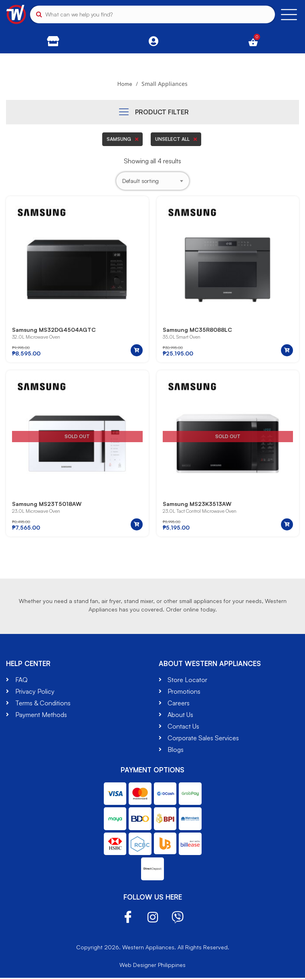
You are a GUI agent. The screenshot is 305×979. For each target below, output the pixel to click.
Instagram (152, 918)
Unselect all (176, 139)
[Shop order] (152, 181)
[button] (137, 351)
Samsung (122, 139)
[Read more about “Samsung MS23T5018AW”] (137, 526)
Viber (178, 918)
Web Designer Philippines (152, 966)
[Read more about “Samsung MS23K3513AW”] (287, 526)
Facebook (128, 919)
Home (124, 83)
